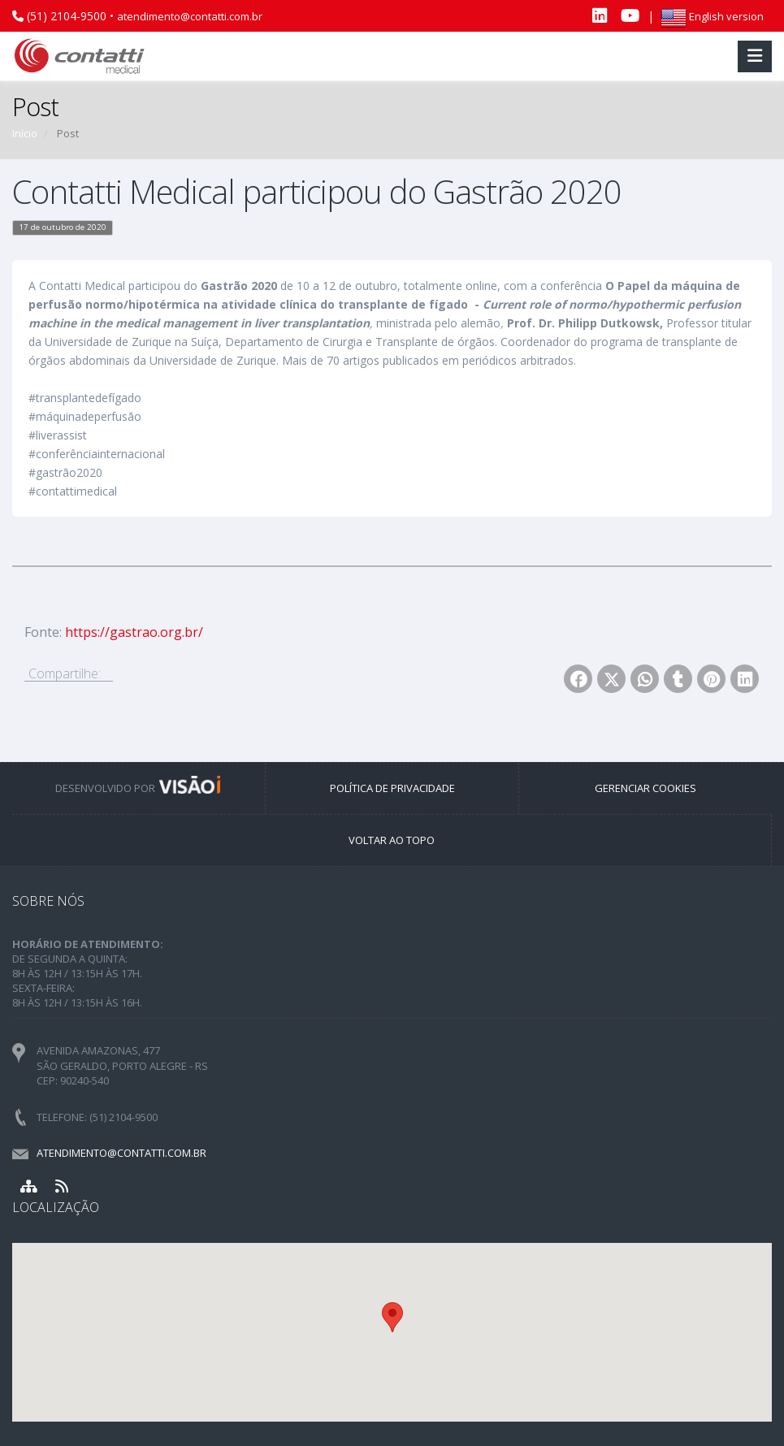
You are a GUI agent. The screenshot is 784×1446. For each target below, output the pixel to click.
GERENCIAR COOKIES (645, 788)
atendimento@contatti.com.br (189, 16)
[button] (392, 1317)
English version (712, 16)
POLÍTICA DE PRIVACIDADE (392, 788)
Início (24, 133)
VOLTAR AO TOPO (392, 840)
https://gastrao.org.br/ (134, 632)
